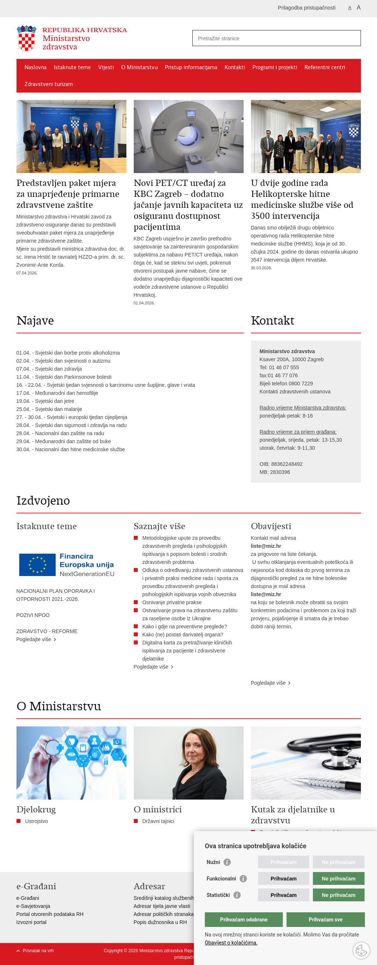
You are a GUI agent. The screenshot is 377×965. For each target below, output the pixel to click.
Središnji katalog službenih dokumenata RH (183, 898)
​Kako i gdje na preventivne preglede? (186, 626)
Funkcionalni (221, 879)
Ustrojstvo (36, 821)
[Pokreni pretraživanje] (352, 38)
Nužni (213, 862)
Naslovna (36, 67)
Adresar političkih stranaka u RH (170, 914)
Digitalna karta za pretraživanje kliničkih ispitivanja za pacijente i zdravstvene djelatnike (187, 651)
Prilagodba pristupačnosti (307, 8)
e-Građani (27, 898)
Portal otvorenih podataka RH (50, 914)
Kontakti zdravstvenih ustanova (295, 391)
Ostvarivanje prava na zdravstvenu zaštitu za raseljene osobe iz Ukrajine (190, 614)
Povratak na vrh (38, 950)
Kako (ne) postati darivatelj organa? (184, 634)
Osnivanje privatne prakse (172, 602)
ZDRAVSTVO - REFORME (47, 631)
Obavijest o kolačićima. (231, 943)
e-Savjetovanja (33, 906)
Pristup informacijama (191, 67)
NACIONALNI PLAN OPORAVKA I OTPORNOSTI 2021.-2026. (55, 595)
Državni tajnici (158, 821)
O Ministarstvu (139, 67)
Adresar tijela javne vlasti (162, 906)
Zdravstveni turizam (49, 84)
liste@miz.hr (266, 546)
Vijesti (106, 67)
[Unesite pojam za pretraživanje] (269, 38)
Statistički (218, 895)
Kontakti (235, 67)
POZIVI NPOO (33, 615)
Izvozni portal (31, 922)
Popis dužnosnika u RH (160, 922)
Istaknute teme (72, 67)
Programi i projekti (274, 67)
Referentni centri (324, 67)
